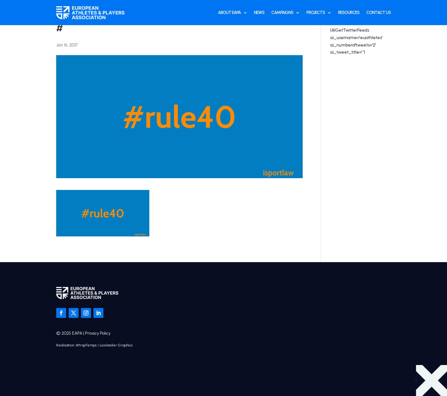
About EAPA (229, 12)
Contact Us (378, 12)
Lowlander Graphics (116, 345)
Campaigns (282, 12)
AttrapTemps (86, 345)
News (259, 12)
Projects (315, 12)
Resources (348, 12)
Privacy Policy (98, 333)
